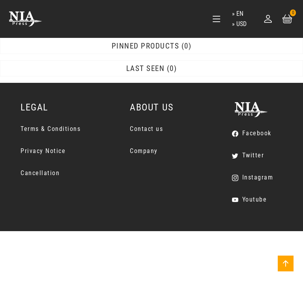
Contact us (146, 129)
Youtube (254, 199)
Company (144, 151)
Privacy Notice (43, 151)
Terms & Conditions (50, 129)
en (239, 13)
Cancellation (40, 173)
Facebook (256, 133)
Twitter (253, 155)
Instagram (257, 177)
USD (241, 24)
